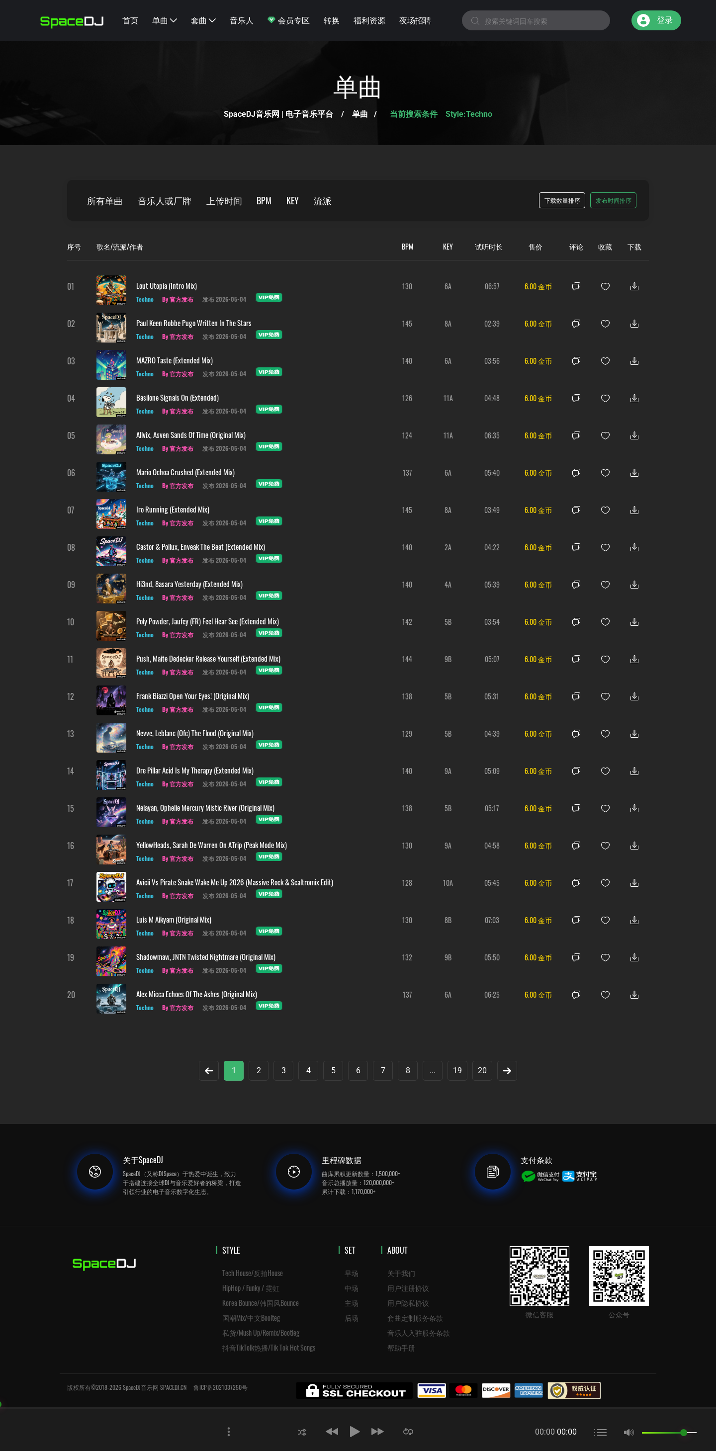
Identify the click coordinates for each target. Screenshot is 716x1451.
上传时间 (224, 200)
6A (448, 286)
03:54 (492, 621)
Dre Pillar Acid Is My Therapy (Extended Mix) (195, 770)
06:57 (492, 286)
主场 (351, 1302)
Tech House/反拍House (252, 1273)
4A (448, 584)
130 (407, 286)
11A (448, 398)
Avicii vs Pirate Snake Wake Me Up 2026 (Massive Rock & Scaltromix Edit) (234, 881)
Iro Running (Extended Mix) (172, 509)
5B (448, 621)
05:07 (492, 659)
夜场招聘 (415, 20)
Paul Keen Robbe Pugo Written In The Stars (194, 322)
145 (407, 323)
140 (407, 360)
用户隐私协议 (408, 1302)
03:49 (492, 510)
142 (407, 621)
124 (407, 435)
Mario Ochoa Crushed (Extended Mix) (185, 471)
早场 (351, 1273)
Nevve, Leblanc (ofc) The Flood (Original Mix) (195, 732)
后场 (351, 1317)
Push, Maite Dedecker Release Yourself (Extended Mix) (208, 658)
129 (407, 733)
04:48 (492, 398)
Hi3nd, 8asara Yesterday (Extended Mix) (189, 583)
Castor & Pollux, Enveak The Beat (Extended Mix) (200, 546)
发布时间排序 (613, 200)
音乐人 (242, 20)
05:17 (492, 808)
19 (457, 1070)
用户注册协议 (408, 1287)
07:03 (492, 920)
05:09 (492, 771)
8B (448, 920)
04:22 (492, 547)
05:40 (492, 472)
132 (407, 957)
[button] (302, 1431)
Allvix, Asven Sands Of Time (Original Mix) (191, 434)
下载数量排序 (562, 200)
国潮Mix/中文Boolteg (251, 1317)
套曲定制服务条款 (415, 1317)
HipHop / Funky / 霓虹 (250, 1287)
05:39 (492, 584)
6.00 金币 (538, 286)
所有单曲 (105, 200)
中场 (351, 1287)
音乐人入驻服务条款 (418, 1332)
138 (407, 696)
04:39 (492, 733)
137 (407, 472)
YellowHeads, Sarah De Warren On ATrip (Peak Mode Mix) (211, 844)
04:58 (492, 845)
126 (407, 398)
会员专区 (289, 20)
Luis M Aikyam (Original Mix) (173, 919)
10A (448, 882)
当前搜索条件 (415, 114)
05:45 (492, 882)
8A (448, 323)
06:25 (492, 994)
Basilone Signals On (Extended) (177, 397)
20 (482, 1070)
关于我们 (401, 1273)
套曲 (203, 20)
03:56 (492, 360)
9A (448, 771)
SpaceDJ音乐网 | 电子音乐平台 (278, 114)
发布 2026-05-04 (225, 299)
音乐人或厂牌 (164, 200)
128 (407, 882)
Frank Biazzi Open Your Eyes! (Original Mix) (192, 695)
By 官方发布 (178, 299)
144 (407, 659)
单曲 (164, 20)
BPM (264, 200)
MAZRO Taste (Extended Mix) (174, 359)
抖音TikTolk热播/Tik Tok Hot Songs (268, 1347)
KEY (293, 200)
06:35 (492, 435)
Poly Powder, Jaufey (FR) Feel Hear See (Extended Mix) (207, 620)
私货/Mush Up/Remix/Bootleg (260, 1332)
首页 (130, 20)
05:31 (491, 696)
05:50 (492, 957)
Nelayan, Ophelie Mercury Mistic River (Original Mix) (205, 807)
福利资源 (369, 20)
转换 (332, 20)
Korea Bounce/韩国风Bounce (260, 1302)
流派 (323, 200)
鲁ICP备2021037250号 (220, 1387)
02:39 (492, 323)
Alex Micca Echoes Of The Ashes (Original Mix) (196, 993)
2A (448, 547)
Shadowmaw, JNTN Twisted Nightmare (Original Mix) (205, 956)
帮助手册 (401, 1347)
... (433, 1070)
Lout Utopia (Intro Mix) (166, 285)
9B (448, 659)
